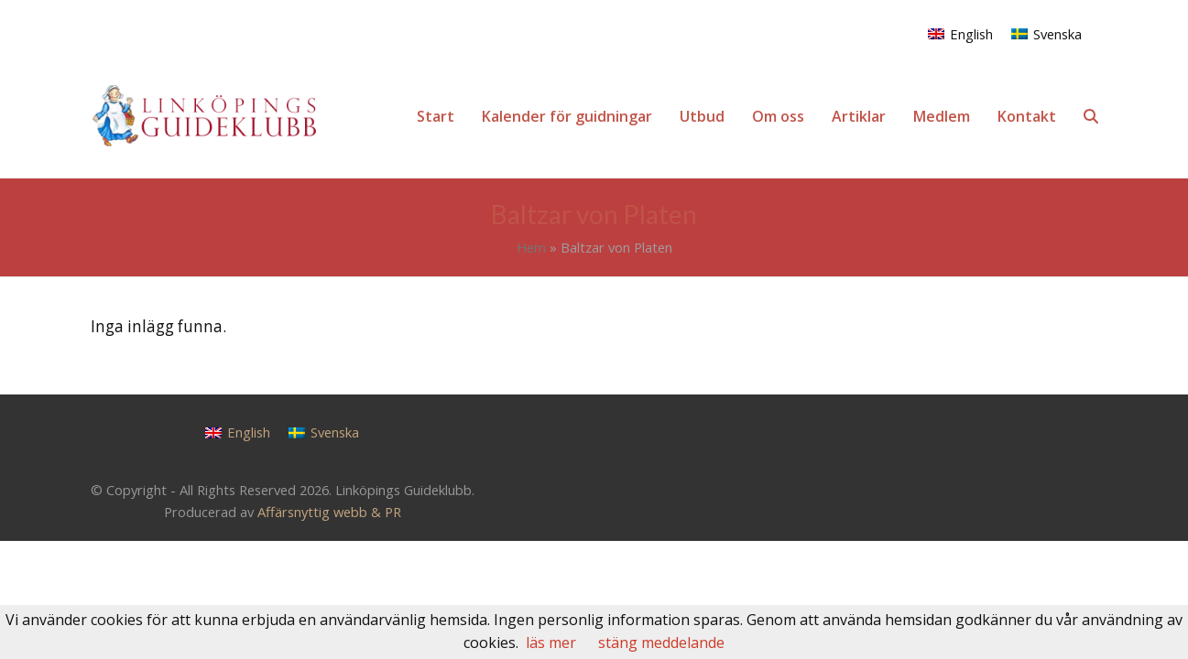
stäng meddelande (661, 642)
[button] (1091, 116)
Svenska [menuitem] (1057, 34)
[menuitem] (960, 33)
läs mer (551, 642)
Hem (531, 247)
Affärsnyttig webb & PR (329, 511)
